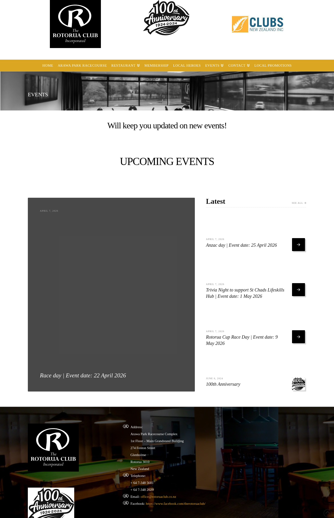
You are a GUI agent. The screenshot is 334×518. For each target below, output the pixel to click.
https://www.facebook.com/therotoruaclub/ (176, 503)
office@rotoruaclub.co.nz (158, 497)
